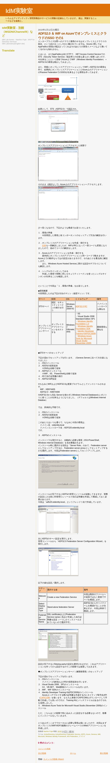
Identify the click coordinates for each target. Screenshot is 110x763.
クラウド (82, 736)
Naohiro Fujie (48, 731)
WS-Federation (72, 736)
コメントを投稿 (44, 749)
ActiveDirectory (49, 734)
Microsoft (41, 736)
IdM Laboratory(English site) (13, 44)
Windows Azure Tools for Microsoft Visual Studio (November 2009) (84, 339)
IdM (99, 734)
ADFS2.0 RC (81, 306)
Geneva (94, 734)
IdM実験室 (19, 11)
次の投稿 (42, 753)
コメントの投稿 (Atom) (53, 759)
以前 (44, 245)
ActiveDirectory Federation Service (67, 734)
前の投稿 (104, 753)
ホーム (73, 753)
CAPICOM (45, 698)
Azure (88, 734)
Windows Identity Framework (56, 736)
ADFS (83, 734)
